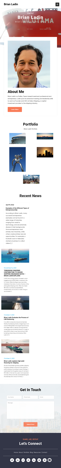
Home (16, 452)
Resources (37, 452)
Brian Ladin (11, 4)
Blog (31, 452)
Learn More (14, 109)
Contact (44, 452)
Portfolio (26, 452)
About (21, 452)
